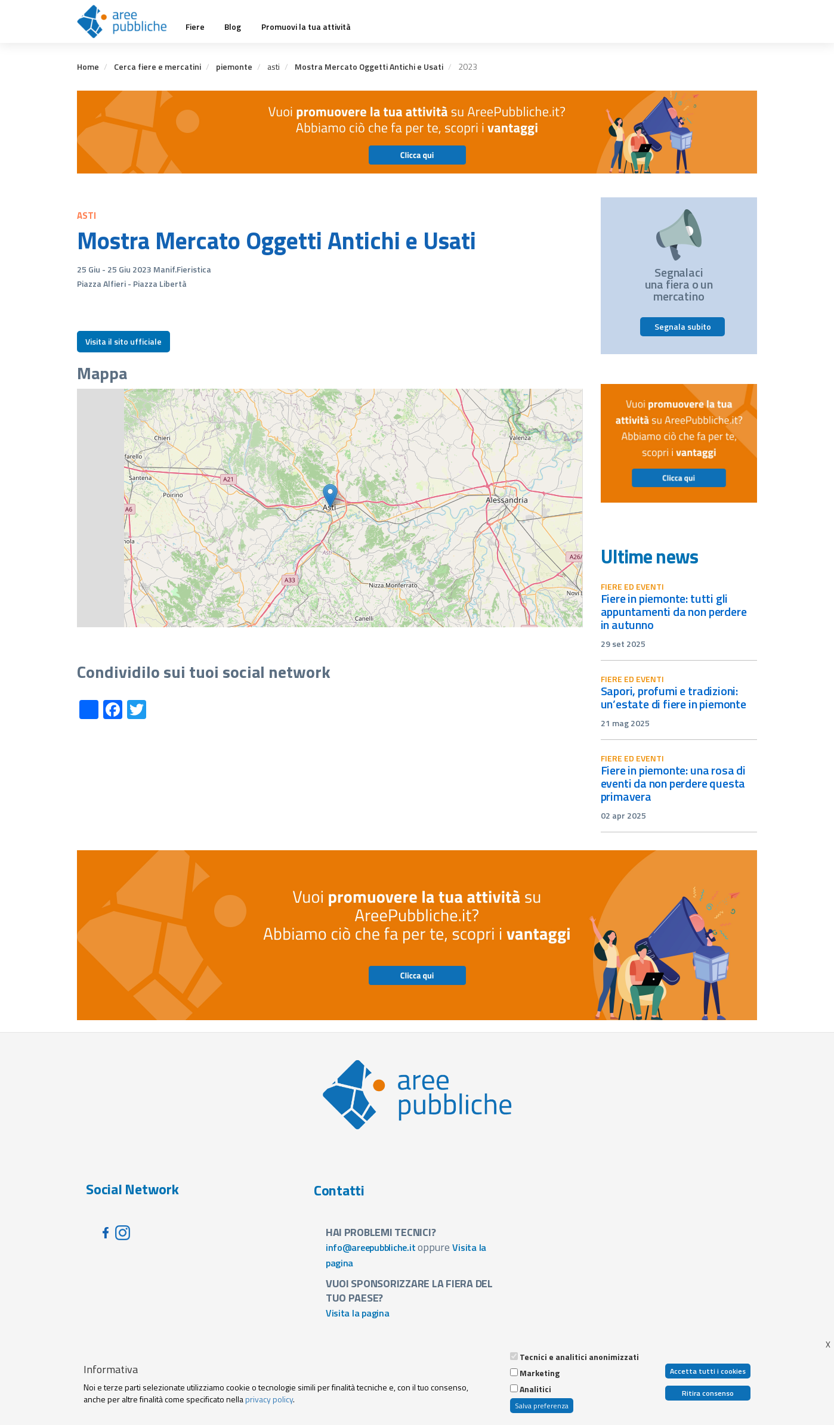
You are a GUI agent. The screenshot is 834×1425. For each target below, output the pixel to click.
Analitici (535, 1389)
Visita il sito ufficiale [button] (123, 341)
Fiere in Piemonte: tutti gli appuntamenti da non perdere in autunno (674, 611)
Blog (232, 27)
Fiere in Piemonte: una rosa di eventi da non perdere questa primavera (673, 783)
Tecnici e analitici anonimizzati (579, 1357)
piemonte (234, 66)
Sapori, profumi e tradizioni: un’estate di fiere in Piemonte (673, 697)
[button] (330, 496)
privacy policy (269, 1399)
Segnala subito (682, 326)
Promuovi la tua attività (306, 27)
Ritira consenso (708, 1393)
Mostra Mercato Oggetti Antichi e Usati (369, 66)
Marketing (540, 1373)
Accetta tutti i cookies (708, 1371)
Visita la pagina (358, 1313)
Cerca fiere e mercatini (157, 66)
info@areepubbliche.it (371, 1247)
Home (88, 66)
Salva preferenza (542, 1405)
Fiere (195, 27)
